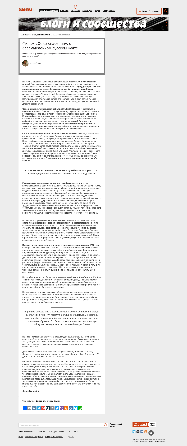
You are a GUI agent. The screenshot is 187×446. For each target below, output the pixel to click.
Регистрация (154, 11)
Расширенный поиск (116, 425)
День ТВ (71, 437)
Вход (144, 11)
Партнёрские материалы (54, 437)
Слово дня (87, 11)
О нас (21, 437)
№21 (143, 424)
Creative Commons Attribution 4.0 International (149, 442)
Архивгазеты (152, 424)
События (64, 11)
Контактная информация (34, 437)
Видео (97, 11)
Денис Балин (43, 35)
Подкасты (75, 11)
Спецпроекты (109, 11)
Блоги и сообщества (49, 11)
